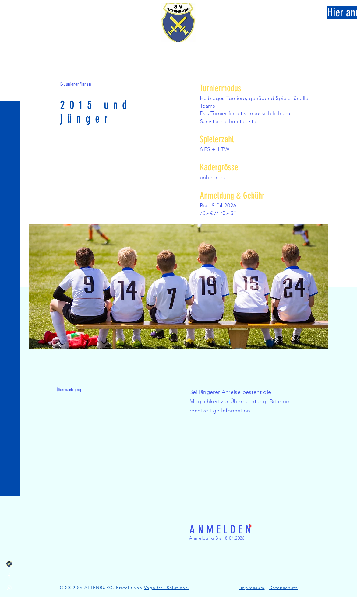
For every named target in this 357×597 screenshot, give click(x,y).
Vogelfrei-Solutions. (166, 587)
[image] (9, 564)
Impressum (252, 587)
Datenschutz (283, 587)
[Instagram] (9, 588)
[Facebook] (9, 576)
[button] (10, 9)
